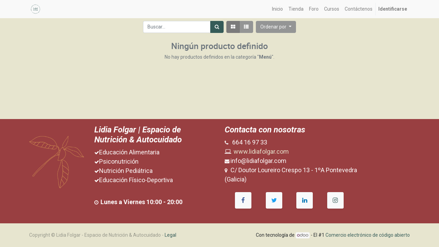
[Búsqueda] (217, 27)
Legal (170, 235)
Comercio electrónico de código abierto (367, 235)
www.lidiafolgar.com (261, 151)
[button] (276, 27)
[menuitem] (277, 9)
